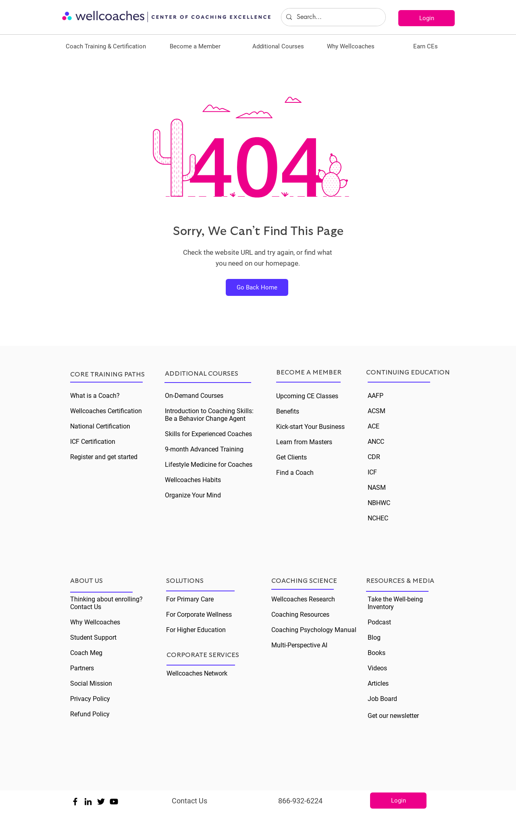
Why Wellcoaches (95, 622)
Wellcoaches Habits (193, 480)
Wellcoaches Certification (106, 411)
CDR (374, 457)
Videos (377, 668)
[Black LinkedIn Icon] (88, 802)
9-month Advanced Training (204, 449)
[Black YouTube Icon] (114, 802)
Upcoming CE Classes (307, 396)
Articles (378, 683)
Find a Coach (295, 472)
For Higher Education (196, 630)
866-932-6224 (300, 801)
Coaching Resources (300, 614)
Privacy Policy (90, 699)
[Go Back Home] (257, 287)
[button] (105, 46)
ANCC (376, 441)
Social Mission (91, 683)
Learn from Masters (304, 442)
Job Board (382, 699)
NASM (377, 487)
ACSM (376, 411)
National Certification (100, 426)
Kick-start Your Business (310, 427)
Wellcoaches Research (303, 599)
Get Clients (291, 457)
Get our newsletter (393, 716)
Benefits (287, 411)
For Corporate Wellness (199, 614)
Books (376, 653)
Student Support (93, 637)
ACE (373, 426)
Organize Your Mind (193, 495)
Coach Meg (86, 653)
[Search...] (332, 17)
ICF (372, 472)
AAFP (375, 395)
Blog (374, 637)
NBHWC (379, 503)
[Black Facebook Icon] (75, 802)
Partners (82, 668)
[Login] (426, 18)
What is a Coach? (95, 395)
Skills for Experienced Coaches (208, 434)
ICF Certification (92, 441)
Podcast (379, 622)
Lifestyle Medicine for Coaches (208, 464)
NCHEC (378, 518)
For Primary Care (190, 599)
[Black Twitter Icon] (101, 802)
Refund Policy (90, 714)
